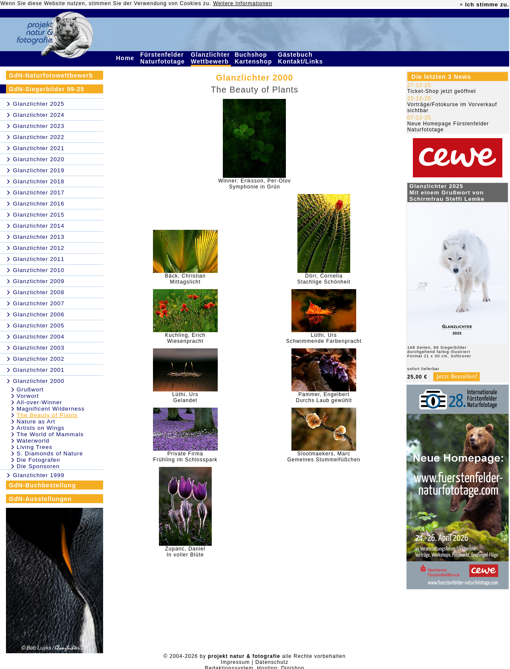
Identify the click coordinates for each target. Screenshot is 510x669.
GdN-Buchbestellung (42, 485)
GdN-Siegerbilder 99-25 (46, 89)
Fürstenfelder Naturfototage (163, 58)
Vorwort (28, 396)
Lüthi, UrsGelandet (185, 397)
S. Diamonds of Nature (50, 453)
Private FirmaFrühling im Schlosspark (185, 457)
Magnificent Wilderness (51, 408)
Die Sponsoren (38, 466)
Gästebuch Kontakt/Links (301, 58)
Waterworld (33, 440)
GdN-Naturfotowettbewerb (51, 75)
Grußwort (30, 389)
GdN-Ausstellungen (40, 498)
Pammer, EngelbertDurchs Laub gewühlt (324, 397)
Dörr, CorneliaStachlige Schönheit (324, 279)
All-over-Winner (39, 402)
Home (126, 58)
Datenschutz (271, 662)
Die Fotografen (38, 460)
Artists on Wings (40, 428)
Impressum (235, 662)
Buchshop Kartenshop (254, 58)
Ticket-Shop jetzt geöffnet (441, 91)
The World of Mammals (50, 434)
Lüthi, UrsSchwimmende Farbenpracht (323, 338)
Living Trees (34, 447)
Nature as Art (36, 421)
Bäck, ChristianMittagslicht (185, 279)
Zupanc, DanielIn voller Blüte (185, 552)
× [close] (461, 5)
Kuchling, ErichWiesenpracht (185, 338)
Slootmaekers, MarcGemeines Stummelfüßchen (323, 457)
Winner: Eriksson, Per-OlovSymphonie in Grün (254, 184)
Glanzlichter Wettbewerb (211, 58)
